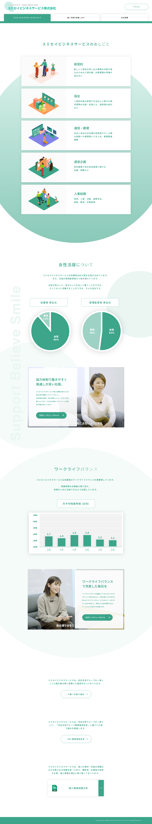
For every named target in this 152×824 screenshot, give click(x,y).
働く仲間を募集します (76, 17)
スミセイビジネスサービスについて (27, 17)
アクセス (136, 7)
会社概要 (124, 17)
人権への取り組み (76, 695)
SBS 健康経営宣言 (76, 740)
